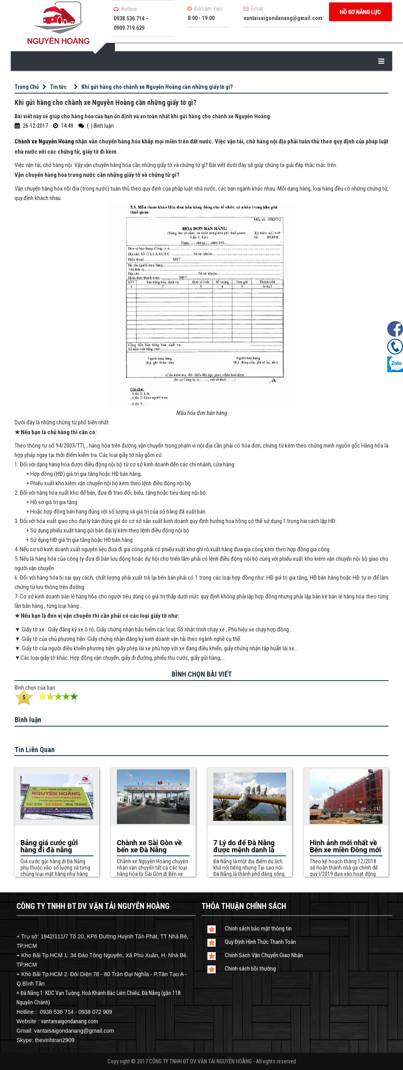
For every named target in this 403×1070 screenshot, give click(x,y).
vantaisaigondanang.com (69, 1021)
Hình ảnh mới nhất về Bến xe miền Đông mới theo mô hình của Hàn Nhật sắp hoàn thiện (345, 846)
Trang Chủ (27, 87)
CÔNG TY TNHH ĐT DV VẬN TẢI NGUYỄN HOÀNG (93, 906)
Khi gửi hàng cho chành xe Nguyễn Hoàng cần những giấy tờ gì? (157, 87)
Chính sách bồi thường (250, 968)
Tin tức (58, 87)
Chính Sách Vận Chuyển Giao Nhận (264, 955)
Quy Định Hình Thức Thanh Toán (260, 941)
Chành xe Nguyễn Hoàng (44, 141)
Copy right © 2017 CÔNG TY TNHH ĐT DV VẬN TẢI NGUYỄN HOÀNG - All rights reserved (201, 1061)
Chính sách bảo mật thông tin (258, 928)
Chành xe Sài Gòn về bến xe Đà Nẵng (149, 846)
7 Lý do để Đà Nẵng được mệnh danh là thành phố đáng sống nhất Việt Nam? (247, 846)
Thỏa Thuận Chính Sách (244, 906)
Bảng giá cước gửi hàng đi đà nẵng (49, 846)
